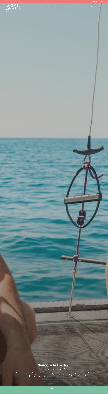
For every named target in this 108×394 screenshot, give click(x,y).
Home (43, 7)
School (50, 7)
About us (66, 7)
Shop (58, 7)
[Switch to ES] (102, 2)
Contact (94, 1)
